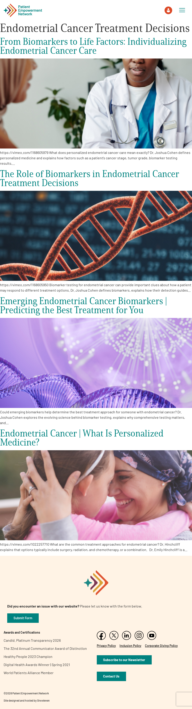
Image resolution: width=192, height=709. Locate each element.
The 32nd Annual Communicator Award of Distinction (45, 648)
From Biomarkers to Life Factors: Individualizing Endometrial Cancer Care (93, 46)
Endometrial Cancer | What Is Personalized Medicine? (81, 438)
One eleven (43, 700)
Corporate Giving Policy (161, 646)
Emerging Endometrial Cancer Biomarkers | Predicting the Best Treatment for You (83, 305)
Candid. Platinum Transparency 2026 (32, 640)
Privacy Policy (106, 646)
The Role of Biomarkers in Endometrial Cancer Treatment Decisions (89, 178)
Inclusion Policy (130, 646)
